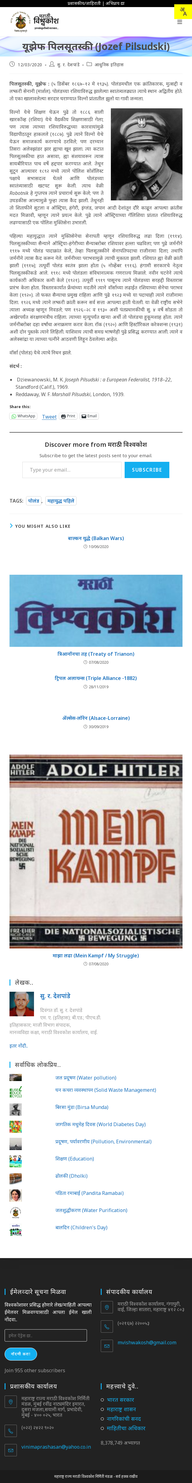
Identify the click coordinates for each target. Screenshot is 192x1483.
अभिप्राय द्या (115, 3)
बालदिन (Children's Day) (81, 1227)
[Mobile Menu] (180, 21)
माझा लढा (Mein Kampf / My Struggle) (96, 955)
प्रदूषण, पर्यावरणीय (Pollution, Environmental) (103, 1141)
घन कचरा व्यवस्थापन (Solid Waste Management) (105, 1090)
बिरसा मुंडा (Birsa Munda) (81, 1107)
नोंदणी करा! (21, 1354)
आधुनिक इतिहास (109, 65)
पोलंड (33, 500)
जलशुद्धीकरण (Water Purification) (91, 1210)
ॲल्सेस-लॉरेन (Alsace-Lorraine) (96, 718)
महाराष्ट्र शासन (121, 1409)
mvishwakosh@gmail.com (147, 1342)
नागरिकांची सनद (124, 1418)
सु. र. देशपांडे (68, 65)
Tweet (49, 416)
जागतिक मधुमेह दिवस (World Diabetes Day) (100, 1124)
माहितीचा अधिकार (126, 1428)
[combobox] (183, 11)
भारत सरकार (120, 1399)
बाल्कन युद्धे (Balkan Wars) (96, 538)
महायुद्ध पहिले (60, 500)
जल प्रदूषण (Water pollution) (85, 1077)
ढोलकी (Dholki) (71, 1175)
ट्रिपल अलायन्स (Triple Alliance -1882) (96, 678)
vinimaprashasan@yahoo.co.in (56, 1446)
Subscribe (147, 469)
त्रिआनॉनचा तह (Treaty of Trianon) (96, 654)
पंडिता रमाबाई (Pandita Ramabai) (89, 1193)
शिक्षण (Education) (74, 1158)
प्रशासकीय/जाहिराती (84, 3)
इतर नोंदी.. (18, 1045)
